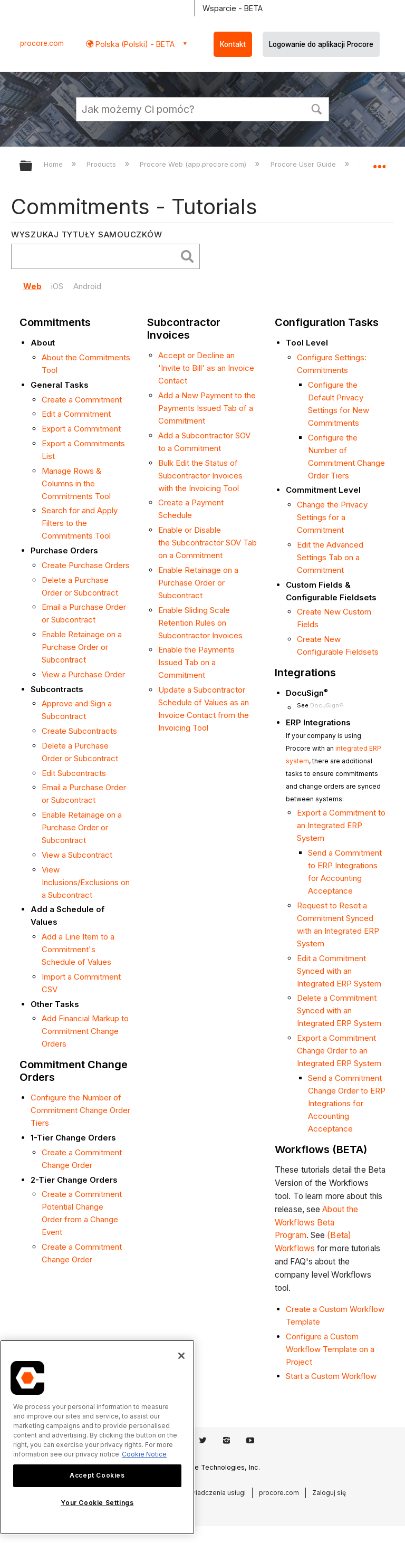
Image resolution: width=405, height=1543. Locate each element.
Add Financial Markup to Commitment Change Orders (85, 1031)
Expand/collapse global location (379, 162)
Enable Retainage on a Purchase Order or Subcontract (82, 647)
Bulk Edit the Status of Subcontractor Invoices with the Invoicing (200, 475)
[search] (96, 256)
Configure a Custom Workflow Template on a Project (330, 1349)
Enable (170, 570)
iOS (57, 286)
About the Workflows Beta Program (316, 1222)
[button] (316, 108)
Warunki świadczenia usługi (203, 1493)
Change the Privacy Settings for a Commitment (332, 517)
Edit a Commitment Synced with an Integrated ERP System (339, 971)
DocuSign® (327, 705)
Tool (231, 488)
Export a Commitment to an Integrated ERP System (341, 825)
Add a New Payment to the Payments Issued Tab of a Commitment (207, 408)
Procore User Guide (304, 164)
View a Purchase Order (83, 674)
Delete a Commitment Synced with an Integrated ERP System (339, 1010)
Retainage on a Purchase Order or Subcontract (198, 582)
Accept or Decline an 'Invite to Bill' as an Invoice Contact (206, 368)
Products (102, 164)
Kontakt (233, 44)
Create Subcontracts (79, 731)
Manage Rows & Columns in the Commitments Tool (76, 483)
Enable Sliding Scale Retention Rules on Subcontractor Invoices (200, 622)
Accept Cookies (97, 1475)
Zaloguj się (329, 1493)
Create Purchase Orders (86, 565)
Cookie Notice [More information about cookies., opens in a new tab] (144, 1454)
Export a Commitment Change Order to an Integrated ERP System (339, 1050)
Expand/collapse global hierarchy (32, 166)
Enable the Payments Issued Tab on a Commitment (196, 662)
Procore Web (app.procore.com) (194, 164)
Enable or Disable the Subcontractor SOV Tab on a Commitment (207, 542)
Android (87, 286)
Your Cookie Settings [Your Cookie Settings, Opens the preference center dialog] (97, 1503)
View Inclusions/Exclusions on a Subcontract (86, 882)
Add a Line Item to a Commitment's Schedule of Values (78, 949)
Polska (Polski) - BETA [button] (134, 44)
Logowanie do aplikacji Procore (321, 44)
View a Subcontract (77, 855)
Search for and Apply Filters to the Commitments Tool (80, 523)
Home (54, 164)
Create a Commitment (82, 400)
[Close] (181, 1355)
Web (32, 286)
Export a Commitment (81, 429)
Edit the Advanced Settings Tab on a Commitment (330, 557)
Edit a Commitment (76, 414)
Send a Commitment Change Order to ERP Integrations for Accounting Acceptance (346, 1103)
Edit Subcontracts (74, 773)
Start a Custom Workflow (331, 1376)
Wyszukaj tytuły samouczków (86, 234)
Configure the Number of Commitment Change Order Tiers (80, 1110)
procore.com (42, 43)
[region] (97, 1437)
